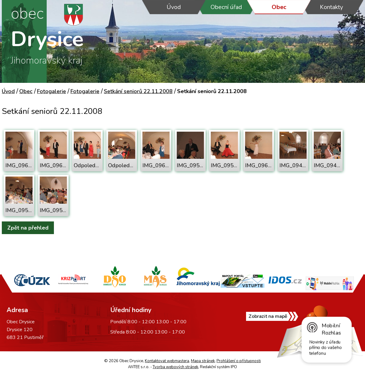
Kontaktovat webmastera (167, 361)
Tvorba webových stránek (175, 367)
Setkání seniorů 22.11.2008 (138, 91)
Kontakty (331, 7)
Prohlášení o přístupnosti (239, 361)
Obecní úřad (226, 7)
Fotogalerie (51, 91)
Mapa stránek (203, 361)
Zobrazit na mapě (267, 316)
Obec (279, 7)
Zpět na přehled (27, 227)
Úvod (174, 7)
